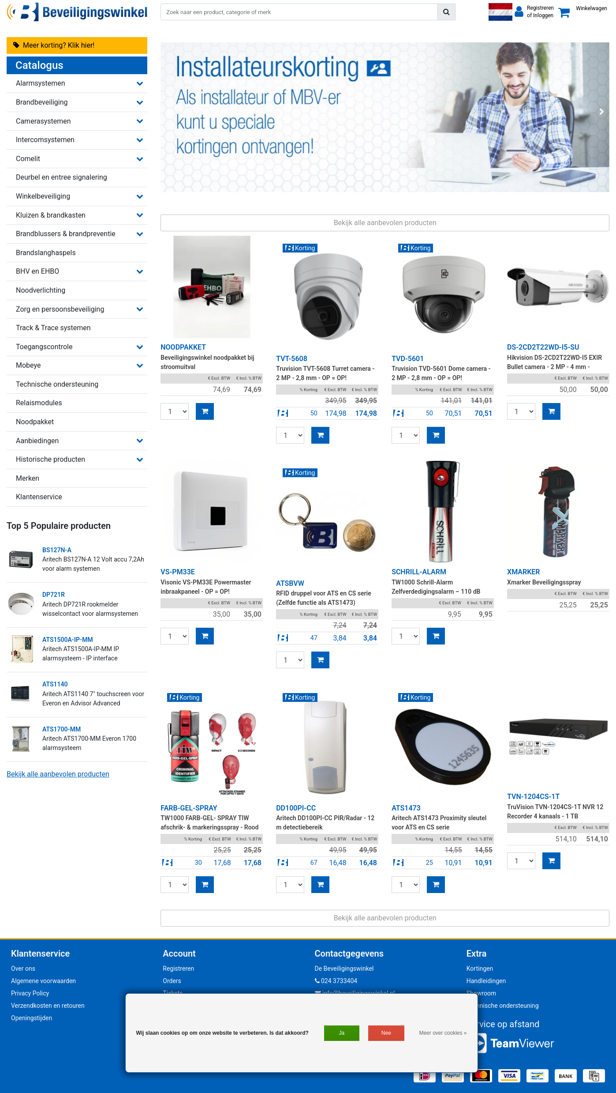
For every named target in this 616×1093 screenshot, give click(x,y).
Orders (172, 980)
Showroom (481, 993)
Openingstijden (31, 1017)
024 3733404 (336, 980)
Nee (386, 1033)
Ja (342, 1033)
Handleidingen (486, 980)
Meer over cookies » (443, 1033)
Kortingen (480, 968)
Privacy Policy (30, 993)
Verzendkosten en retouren (48, 1005)
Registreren (178, 968)
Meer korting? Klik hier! (53, 45)
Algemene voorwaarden (43, 980)
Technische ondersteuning (503, 1005)
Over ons (23, 968)
